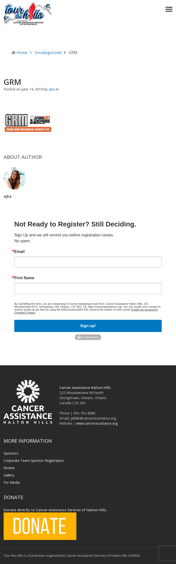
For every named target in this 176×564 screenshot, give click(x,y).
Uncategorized (48, 52)
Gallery (9, 475)
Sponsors (11, 453)
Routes (9, 468)
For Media (12, 482)
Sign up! (88, 326)
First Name (24, 278)
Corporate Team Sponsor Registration (34, 460)
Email (19, 252)
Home (21, 52)
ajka (52, 89)
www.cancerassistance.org (97, 423)
